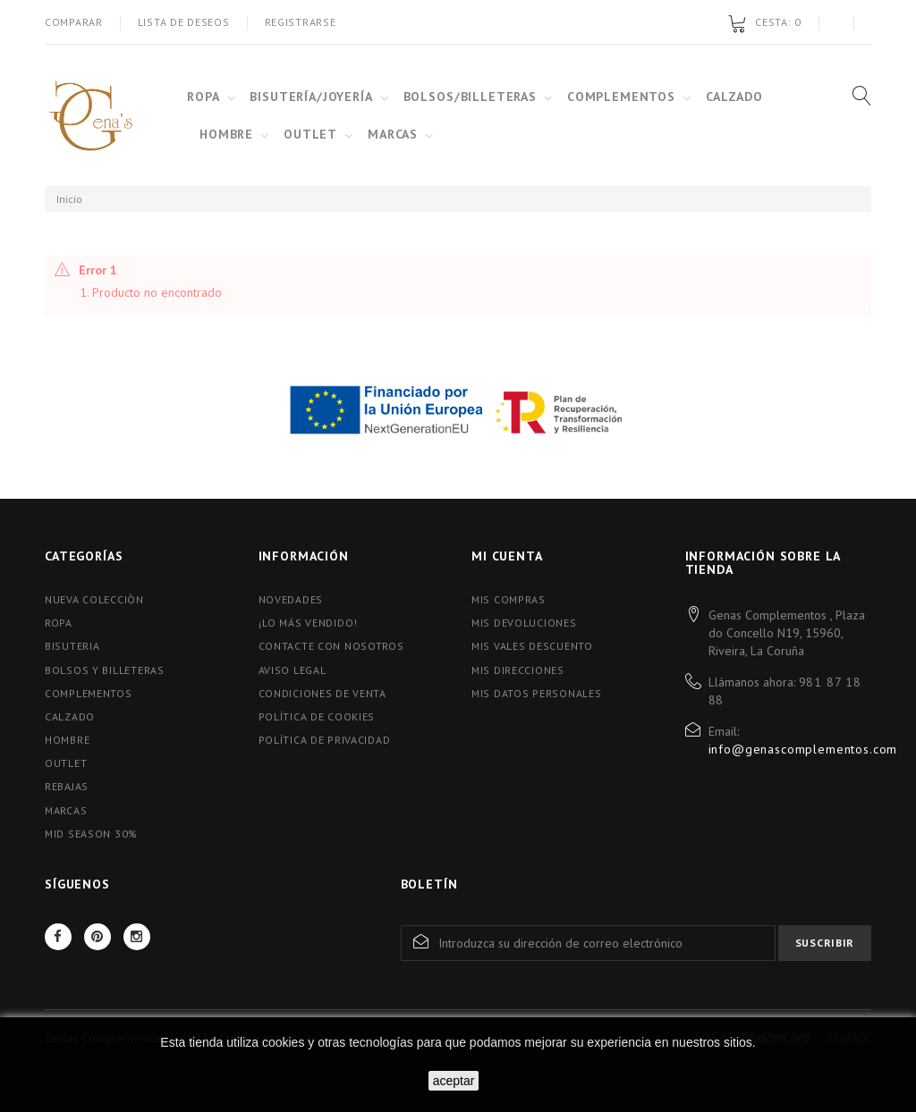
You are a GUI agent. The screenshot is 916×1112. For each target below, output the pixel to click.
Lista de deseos (184, 22)
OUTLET (310, 134)
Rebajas (67, 786)
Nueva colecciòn (94, 599)
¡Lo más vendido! (309, 622)
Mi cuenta (507, 556)
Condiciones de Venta (322, 693)
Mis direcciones (517, 670)
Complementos (88, 693)
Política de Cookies (317, 716)
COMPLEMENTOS (621, 96)
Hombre (67, 739)
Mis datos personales (536, 693)
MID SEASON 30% (91, 833)
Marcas (66, 810)
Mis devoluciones (524, 622)
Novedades (291, 599)
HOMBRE (226, 134)
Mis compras (508, 599)
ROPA (203, 96)
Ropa (58, 622)
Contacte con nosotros (331, 646)
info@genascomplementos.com (803, 749)
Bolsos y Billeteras (105, 670)
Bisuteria (72, 646)
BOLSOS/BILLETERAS (470, 96)
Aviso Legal (293, 670)
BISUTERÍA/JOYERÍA (311, 96)
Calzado (70, 716)
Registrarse (300, 22)
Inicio (69, 199)
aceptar (454, 1081)
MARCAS (393, 134)
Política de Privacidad (325, 739)
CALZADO (734, 96)
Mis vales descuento (532, 646)
